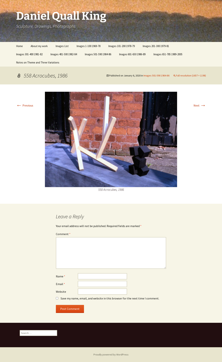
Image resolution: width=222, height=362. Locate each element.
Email (60, 284)
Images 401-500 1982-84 (63, 54)
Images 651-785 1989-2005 (167, 54)
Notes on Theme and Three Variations (37, 62)
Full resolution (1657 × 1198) (191, 75)
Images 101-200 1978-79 (121, 46)
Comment (63, 234)
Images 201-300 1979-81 (156, 46)
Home (19, 46)
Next (200, 105)
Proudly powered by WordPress (111, 354)
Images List (62, 46)
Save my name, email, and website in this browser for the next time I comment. (110, 298)
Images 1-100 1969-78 (88, 46)
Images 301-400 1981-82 (29, 54)
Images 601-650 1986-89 (132, 54)
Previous (24, 105)
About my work (39, 46)
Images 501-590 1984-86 (98, 54)
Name (60, 276)
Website (61, 291)
